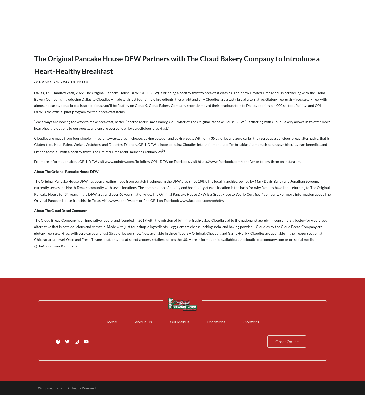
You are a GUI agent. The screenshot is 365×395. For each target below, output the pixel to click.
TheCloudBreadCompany (57, 246)
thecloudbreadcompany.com (261, 239)
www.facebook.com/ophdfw (202, 200)
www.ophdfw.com (124, 200)
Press (83, 81)
